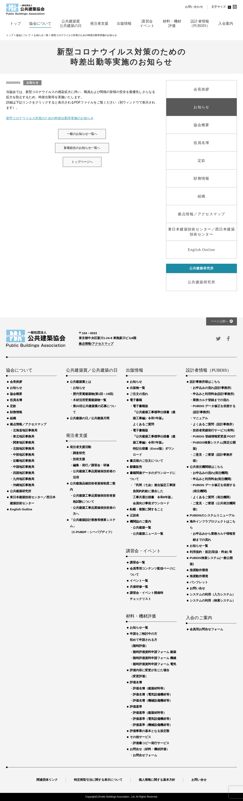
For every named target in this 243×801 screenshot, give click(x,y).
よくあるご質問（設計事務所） (214, 424)
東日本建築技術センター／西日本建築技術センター (32, 500)
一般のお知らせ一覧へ (82, 133)
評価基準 (136, 706)
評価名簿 (136, 682)
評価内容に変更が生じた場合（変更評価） (149, 673)
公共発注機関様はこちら (206, 466)
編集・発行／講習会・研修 (91, 465)
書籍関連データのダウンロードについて (152, 476)
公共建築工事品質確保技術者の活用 (94, 474)
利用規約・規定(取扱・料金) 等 (211, 552)
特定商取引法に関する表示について (98, 779)
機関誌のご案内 (140, 521)
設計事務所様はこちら (205, 381)
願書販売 (136, 466)
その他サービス (140, 737)
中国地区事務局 (23, 466)
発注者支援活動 (80, 447)
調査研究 (79, 453)
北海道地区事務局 (25, 430)
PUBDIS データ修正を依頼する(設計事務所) (214, 409)
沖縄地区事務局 (23, 485)
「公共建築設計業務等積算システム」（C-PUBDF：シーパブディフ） (92, 526)
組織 (13, 418)
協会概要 (16, 394)
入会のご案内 (199, 618)
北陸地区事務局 (23, 448)
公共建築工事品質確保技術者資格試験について (94, 498)
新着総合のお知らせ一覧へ (82, 147)
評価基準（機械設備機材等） (152, 724)
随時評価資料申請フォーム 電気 (154, 664)
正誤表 (134, 515)
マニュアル (200, 418)
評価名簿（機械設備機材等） (152, 700)
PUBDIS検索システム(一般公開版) (211, 561)
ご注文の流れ (139, 394)
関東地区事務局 (23, 442)
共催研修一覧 (139, 586)
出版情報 (134, 370)
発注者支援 (76, 435)
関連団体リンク (47, 779)
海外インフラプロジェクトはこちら (212, 524)
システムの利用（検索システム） (212, 600)
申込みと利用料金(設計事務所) (213, 394)
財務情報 (16, 412)
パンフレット (199, 582)
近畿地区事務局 (23, 460)
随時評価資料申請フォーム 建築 (154, 652)
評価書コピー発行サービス (151, 743)
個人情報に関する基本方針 (157, 779)
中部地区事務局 (23, 454)
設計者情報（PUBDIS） (208, 370)
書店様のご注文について (146, 460)
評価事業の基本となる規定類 (149, 731)
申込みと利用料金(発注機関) (212, 479)
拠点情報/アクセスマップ (96, 343)
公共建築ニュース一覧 (148, 533)
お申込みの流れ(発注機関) (210, 473)
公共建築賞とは (80, 381)
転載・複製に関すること (146, 509)
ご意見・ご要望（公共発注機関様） (214, 506)
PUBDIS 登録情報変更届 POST (214, 436)
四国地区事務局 (23, 473)
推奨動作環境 (199, 570)
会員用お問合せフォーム (206, 629)
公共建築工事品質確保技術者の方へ (94, 510)
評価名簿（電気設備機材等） (152, 694)
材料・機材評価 (141, 616)
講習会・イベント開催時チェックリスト (146, 595)
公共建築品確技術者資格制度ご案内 (92, 486)
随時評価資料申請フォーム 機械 (154, 658)
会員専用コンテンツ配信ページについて (152, 571)
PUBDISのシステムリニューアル (212, 515)
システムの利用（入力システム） (212, 594)
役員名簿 (16, 400)
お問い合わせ (194, 6)
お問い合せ (197, 588)
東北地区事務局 (23, 436)
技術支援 (79, 459)
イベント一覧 (139, 580)
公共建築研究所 (20, 491)
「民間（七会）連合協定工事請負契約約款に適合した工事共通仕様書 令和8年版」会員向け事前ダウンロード (154, 494)
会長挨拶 (16, 381)
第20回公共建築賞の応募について (94, 409)
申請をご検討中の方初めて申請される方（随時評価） (143, 639)
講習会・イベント (143, 551)
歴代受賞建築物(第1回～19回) (93, 394)
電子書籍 (136, 400)
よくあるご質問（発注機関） (212, 497)
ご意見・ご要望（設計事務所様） (212, 457)
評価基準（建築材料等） (149, 712)
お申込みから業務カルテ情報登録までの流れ (214, 536)
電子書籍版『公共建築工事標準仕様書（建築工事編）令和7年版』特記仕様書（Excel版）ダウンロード (154, 442)
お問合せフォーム (145, 755)
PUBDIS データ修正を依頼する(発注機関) (214, 488)
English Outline (21, 509)
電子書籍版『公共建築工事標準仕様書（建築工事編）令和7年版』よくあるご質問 (154, 415)
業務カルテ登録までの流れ (211, 400)
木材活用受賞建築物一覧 (89, 400)
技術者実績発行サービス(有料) (213, 430)
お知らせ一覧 (139, 627)
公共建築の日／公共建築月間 (89, 418)
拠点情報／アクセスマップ (28, 424)
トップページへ (82, 161)
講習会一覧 (137, 562)
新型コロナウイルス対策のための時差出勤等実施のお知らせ (50, 118)
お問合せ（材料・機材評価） (149, 749)
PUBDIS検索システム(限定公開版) (214, 445)
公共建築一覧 (142, 527)
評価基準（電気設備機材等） (152, 718)
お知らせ (16, 387)
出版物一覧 (137, 387)
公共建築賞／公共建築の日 (91, 370)
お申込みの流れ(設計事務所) (212, 387)
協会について (19, 370)
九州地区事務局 (23, 479)
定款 (13, 406)
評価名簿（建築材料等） (149, 688)
